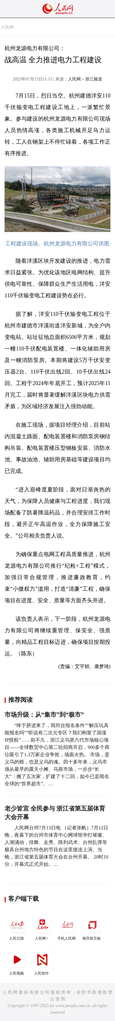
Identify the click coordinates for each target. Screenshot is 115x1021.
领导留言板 (92, 927)
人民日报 (17, 927)
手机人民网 (67, 927)
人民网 (7, 27)
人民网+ (42, 927)
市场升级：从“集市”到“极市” (44, 714)
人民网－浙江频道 (85, 79)
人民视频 (17, 962)
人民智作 (42, 962)
